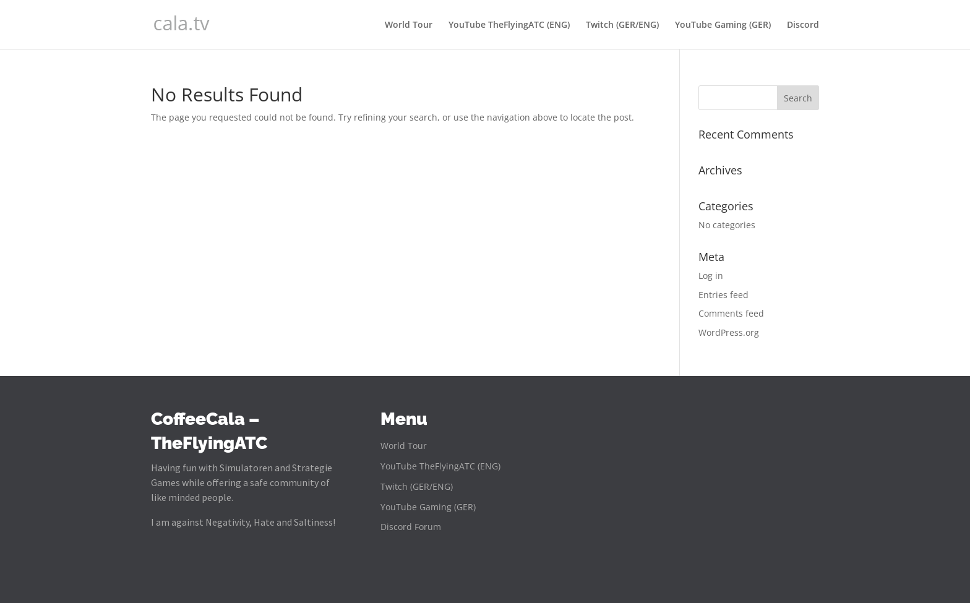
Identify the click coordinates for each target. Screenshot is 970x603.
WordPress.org (728, 332)
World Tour (408, 25)
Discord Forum (410, 527)
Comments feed (731, 313)
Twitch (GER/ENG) (622, 25)
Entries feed (723, 295)
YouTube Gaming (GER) (723, 25)
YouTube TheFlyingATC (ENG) (509, 25)
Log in (710, 275)
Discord (803, 25)
